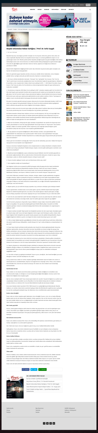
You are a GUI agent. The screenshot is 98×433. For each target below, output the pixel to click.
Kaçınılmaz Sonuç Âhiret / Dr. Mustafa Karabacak (40, 381)
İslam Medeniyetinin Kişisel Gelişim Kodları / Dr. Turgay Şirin (43, 386)
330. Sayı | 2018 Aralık (22, 29)
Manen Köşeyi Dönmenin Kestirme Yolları (82, 66)
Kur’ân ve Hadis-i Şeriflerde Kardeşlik (37, 378)
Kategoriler (55, 9)
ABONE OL (82, 5)
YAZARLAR (72, 60)
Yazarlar (46, 9)
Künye (8, 410)
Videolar (63, 9)
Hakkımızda (10, 408)
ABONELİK (71, 9)
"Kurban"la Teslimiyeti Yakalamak (81, 77)
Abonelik (67, 412)
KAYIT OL (76, 5)
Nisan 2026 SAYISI (73, 37)
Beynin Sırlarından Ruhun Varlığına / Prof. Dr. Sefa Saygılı (42, 384)
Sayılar (39, 9)
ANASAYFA (32, 9)
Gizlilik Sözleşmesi (70, 408)
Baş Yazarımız (39, 408)
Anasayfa (10, 29)
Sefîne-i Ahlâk (77, 112)
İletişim (9, 412)
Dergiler (15, 29)
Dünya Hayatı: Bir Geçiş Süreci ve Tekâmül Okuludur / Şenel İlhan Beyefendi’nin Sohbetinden (82, 119)
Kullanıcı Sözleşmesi (70, 410)
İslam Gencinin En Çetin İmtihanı (81, 82)
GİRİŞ (71, 5)
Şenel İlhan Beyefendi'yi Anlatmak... (81, 71)
